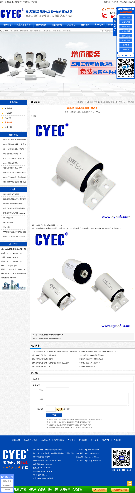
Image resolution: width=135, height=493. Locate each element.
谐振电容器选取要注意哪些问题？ (91, 359)
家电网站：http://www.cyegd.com (87, 455)
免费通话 (126, 49)
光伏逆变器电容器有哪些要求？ (50, 338)
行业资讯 (8, 118)
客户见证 (99, 25)
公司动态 (8, 113)
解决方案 (85, 25)
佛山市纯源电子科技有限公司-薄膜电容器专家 (101, 102)
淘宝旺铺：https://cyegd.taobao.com (88, 463)
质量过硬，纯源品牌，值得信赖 (14, 199)
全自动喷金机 (8, 218)
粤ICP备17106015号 (40, 477)
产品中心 (71, 25)
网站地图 (115, 2)
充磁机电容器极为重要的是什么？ (51, 335)
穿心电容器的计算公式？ (12, 154)
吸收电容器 (57, 25)
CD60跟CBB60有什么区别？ (13, 204)
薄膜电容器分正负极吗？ (12, 194)
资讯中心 (112, 25)
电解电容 (104, 228)
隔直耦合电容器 (36, 31)
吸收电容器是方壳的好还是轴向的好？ (46, 355)
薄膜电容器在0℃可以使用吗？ (90, 363)
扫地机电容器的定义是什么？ (13, 158)
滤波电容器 (41, 25)
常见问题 (130, 102)
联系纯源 (132, 2)
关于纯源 (117, 442)
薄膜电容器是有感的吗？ (41, 367)
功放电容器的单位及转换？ (13, 168)
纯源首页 (7, 25)
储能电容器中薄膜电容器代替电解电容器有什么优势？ (98, 351)
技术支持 (126, 45)
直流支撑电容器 (23, 25)
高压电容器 (126, 40)
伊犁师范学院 (8, 222)
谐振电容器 (67, 31)
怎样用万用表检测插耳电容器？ (14, 149)
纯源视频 (8, 108)
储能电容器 (24, 31)
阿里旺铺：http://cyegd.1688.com (87, 459)
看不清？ (61, 411)
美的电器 (6, 227)
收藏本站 (107, 2)
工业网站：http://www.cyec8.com (87, 452)
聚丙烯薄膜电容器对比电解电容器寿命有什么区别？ (51, 363)
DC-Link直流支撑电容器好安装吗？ (91, 355)
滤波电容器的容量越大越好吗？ (43, 359)
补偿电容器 (126, 31)
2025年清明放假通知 (10, 163)
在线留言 (123, 2)
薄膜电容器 (14, 31)
